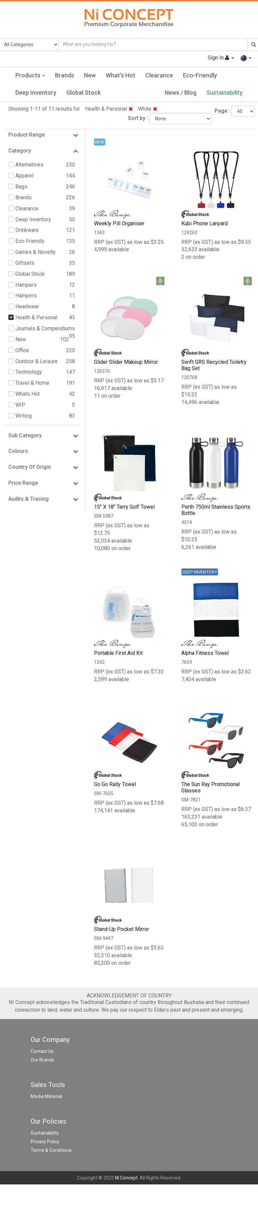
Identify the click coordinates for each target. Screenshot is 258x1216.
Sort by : (138, 118)
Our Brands (42, 1060)
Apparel (24, 175)
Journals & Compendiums (45, 328)
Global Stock (83, 92)
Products (30, 75)
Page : (222, 111)
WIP (20, 405)
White (147, 109)
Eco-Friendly (200, 75)
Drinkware (27, 230)
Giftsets (24, 263)
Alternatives (29, 164)
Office (22, 350)
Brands (64, 75)
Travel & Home (32, 383)
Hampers (26, 285)
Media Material (46, 1096)
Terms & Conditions (51, 1150)
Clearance (159, 75)
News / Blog (180, 92)
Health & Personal (109, 109)
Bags (21, 186)
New (90, 75)
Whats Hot (27, 394)
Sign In (221, 57)
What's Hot (120, 75)
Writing (23, 416)
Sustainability (224, 92)
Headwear (27, 306)
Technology (28, 372)
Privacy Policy (45, 1141)
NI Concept (126, 1177)
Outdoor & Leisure (36, 361)
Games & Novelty (35, 252)
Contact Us (42, 1051)
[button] (246, 57)
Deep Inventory (35, 92)
